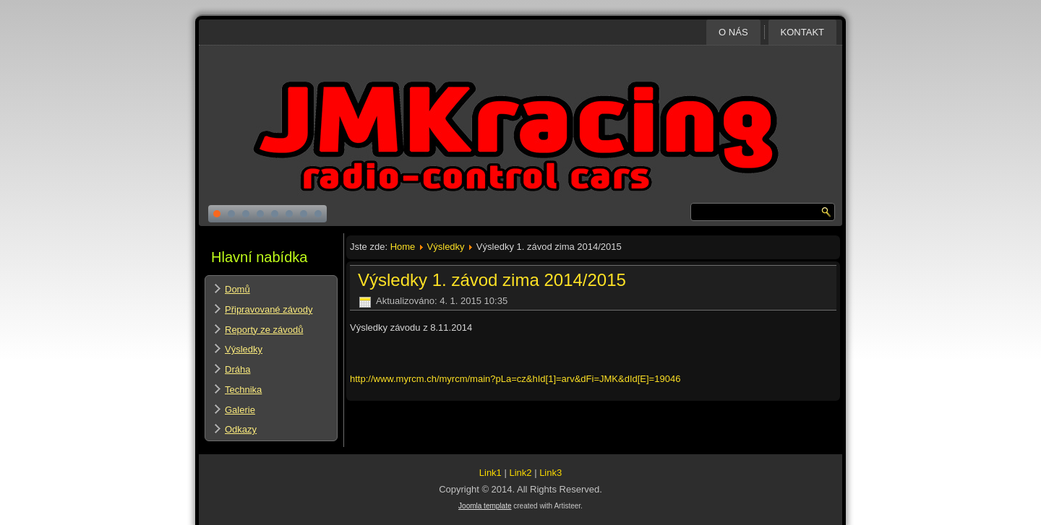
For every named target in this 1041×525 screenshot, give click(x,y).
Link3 (550, 472)
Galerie (240, 409)
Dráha (237, 369)
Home (403, 246)
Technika (243, 389)
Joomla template (484, 506)
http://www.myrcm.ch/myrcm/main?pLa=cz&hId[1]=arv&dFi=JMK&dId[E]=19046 (515, 378)
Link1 (490, 472)
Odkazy (241, 429)
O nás (733, 32)
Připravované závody (268, 309)
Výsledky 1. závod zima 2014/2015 (492, 280)
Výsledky (243, 349)
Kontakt (802, 32)
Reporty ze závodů (264, 329)
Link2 (520, 472)
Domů (237, 289)
